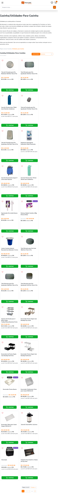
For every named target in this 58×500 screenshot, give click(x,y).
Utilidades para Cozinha (18, 48)
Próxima (33, 487)
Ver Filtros (36, 54)
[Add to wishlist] (2, 60)
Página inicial (3, 48)
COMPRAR (10, 90)
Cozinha (9, 48)
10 (35, 491)
